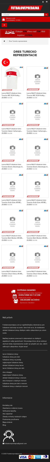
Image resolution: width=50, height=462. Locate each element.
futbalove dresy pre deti (11, 357)
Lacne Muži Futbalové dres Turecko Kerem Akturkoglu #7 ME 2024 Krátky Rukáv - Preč (37, 166)
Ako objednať (8, 414)
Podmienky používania (11, 419)
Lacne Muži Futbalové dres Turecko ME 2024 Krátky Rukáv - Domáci (11, 95)
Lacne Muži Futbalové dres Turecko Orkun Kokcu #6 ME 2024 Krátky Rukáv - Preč (37, 273)
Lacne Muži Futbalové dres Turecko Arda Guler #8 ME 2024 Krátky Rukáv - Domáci (12, 202)
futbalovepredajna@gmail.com (16, 443)
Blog (4, 425)
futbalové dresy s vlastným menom (15, 386)
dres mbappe (7, 372)
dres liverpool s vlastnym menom (14, 381)
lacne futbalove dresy (10, 354)
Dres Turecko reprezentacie (18, 41)
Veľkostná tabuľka (9, 411)
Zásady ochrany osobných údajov (15, 417)
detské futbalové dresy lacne (13, 365)
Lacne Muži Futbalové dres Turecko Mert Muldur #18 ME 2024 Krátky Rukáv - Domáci (12, 238)
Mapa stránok (7, 422)
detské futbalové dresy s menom (14, 378)
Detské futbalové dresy (30, 454)
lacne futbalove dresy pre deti (13, 368)
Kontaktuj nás (7, 405)
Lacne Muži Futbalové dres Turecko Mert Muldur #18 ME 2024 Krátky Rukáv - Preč (37, 238)
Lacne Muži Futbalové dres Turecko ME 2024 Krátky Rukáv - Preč (36, 95)
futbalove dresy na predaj (12, 360)
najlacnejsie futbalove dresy (13, 363)
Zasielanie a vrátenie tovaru (13, 408)
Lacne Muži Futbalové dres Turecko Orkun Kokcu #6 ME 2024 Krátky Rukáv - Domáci (12, 273)
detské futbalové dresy (11, 330)
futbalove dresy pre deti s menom (15, 383)
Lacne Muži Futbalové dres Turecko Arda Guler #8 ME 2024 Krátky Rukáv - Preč (36, 202)
